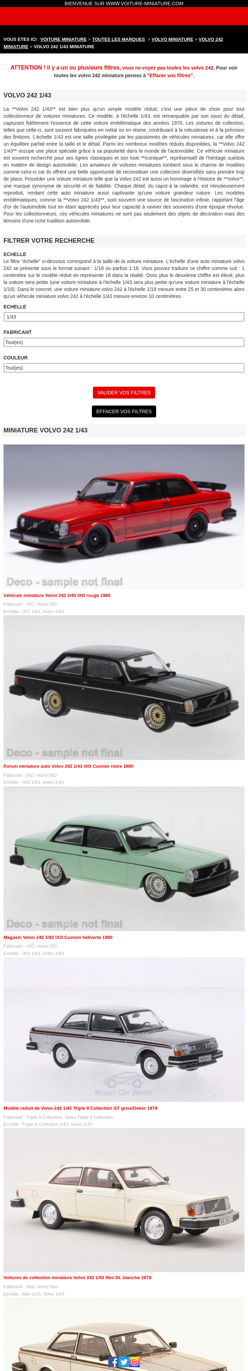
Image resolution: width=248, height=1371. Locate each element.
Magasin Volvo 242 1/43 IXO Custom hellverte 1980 (57, 937)
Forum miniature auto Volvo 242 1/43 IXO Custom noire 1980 (68, 766)
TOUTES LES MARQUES (118, 39)
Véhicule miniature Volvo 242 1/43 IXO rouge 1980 (56, 595)
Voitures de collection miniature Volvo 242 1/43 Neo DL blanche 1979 (77, 1277)
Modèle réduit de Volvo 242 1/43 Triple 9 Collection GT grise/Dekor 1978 (80, 1108)
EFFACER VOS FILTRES (124, 411)
